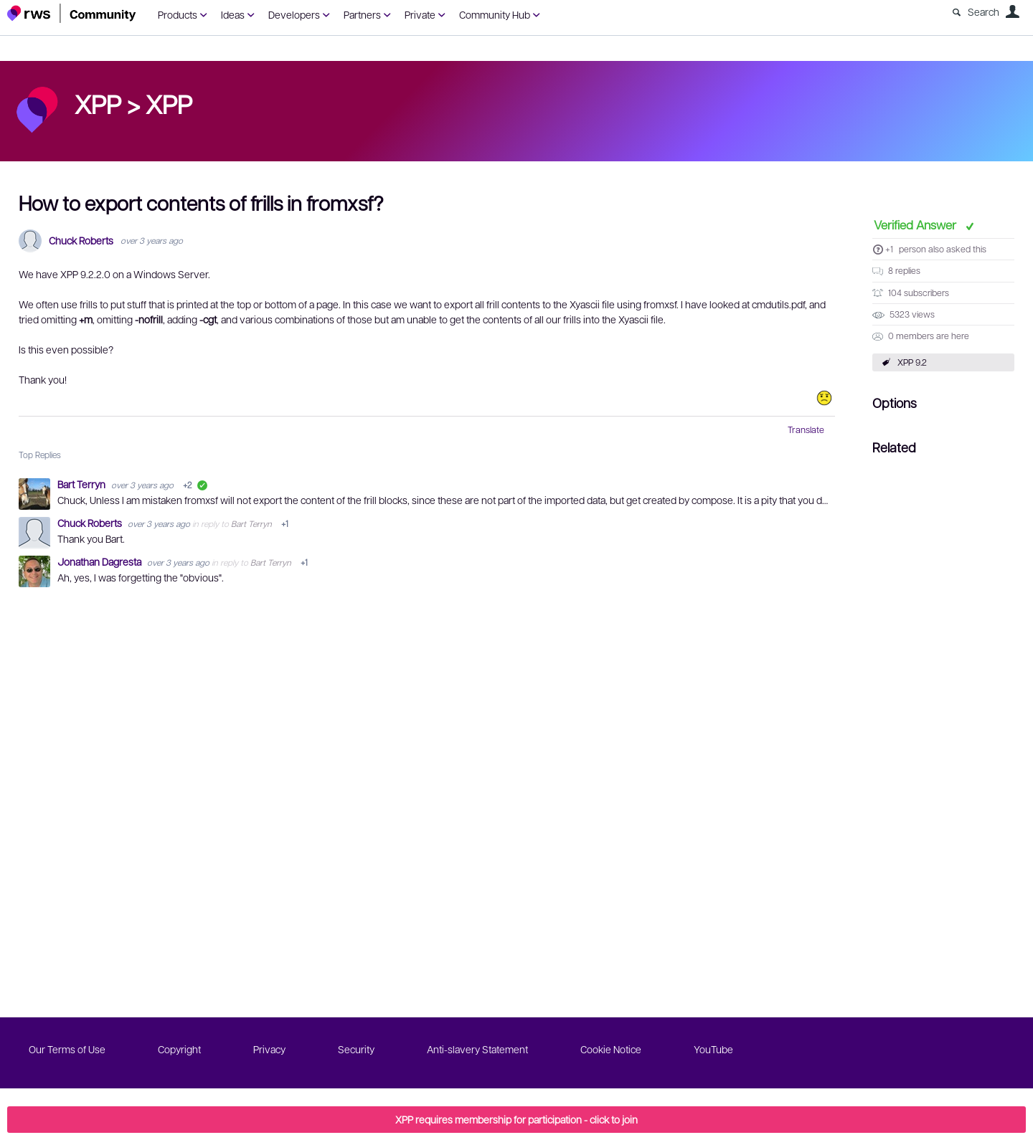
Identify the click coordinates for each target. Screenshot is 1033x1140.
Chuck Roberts (81, 240)
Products (177, 14)
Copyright (179, 1048)
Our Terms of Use (67, 1048)
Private (420, 14)
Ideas (233, 14)
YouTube (713, 1048)
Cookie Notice (610, 1048)
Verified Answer (916, 224)
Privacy (269, 1048)
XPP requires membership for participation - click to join (516, 1119)
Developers (294, 14)
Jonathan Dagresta (100, 561)
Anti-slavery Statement (477, 1048)
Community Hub (494, 14)
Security (356, 1048)
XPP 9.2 (912, 362)
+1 (889, 249)
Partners (362, 14)
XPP (169, 103)
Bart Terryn (82, 484)
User (1012, 11)
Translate (806, 429)
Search (983, 11)
